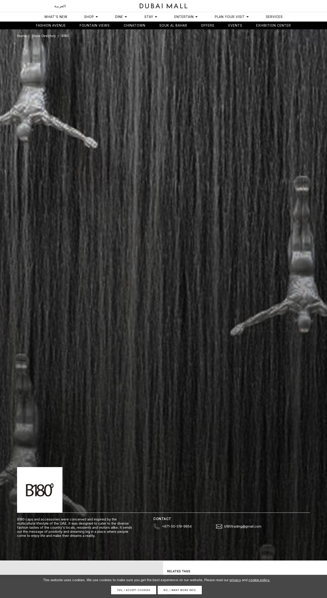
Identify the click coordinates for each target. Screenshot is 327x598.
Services (274, 17)
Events (235, 25)
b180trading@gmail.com (242, 526)
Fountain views (95, 25)
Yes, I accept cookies (133, 590)
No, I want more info (180, 590)
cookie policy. (259, 580)
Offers (207, 25)
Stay (151, 17)
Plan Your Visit (232, 17)
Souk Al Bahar (173, 25)
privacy (235, 580)
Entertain (186, 17)
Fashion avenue (51, 25)
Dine (121, 17)
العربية (60, 6)
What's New (55, 17)
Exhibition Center (273, 25)
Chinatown (134, 25)
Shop (91, 17)
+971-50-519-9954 (177, 526)
